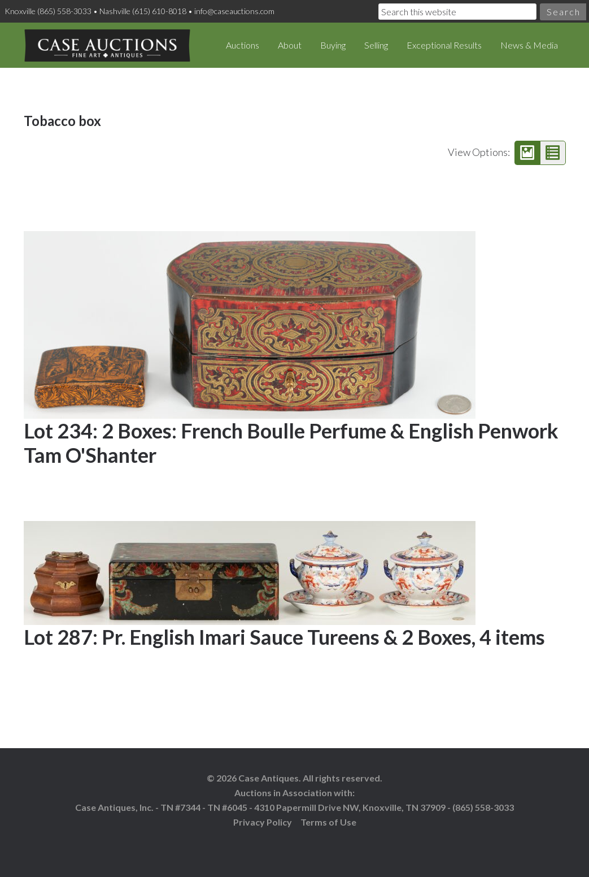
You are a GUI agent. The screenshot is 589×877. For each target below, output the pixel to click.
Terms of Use (328, 822)
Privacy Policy (262, 822)
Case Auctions (107, 45)
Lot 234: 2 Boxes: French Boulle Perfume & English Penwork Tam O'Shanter (291, 442)
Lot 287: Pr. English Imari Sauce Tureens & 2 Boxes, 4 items (284, 636)
